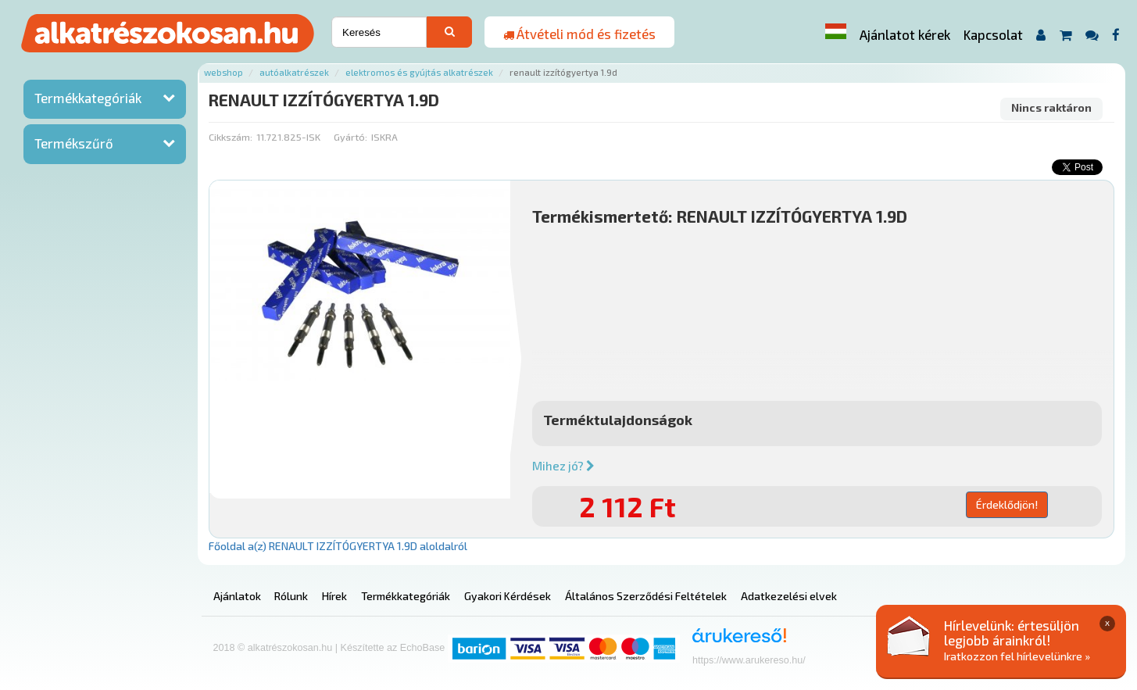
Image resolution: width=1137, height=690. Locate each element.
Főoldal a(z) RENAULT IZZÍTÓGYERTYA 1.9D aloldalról (338, 545)
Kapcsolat (993, 34)
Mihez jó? (563, 466)
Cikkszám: (230, 136)
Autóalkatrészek (294, 72)
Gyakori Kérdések (507, 595)
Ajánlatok (237, 595)
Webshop (223, 72)
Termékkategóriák (87, 97)
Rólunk (291, 595)
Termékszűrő (73, 143)
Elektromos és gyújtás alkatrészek (419, 72)
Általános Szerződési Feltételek (646, 595)
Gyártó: (350, 136)
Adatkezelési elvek (789, 595)
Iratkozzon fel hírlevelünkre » (1017, 656)
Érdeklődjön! (1007, 504)
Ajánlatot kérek (905, 34)
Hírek (334, 595)
